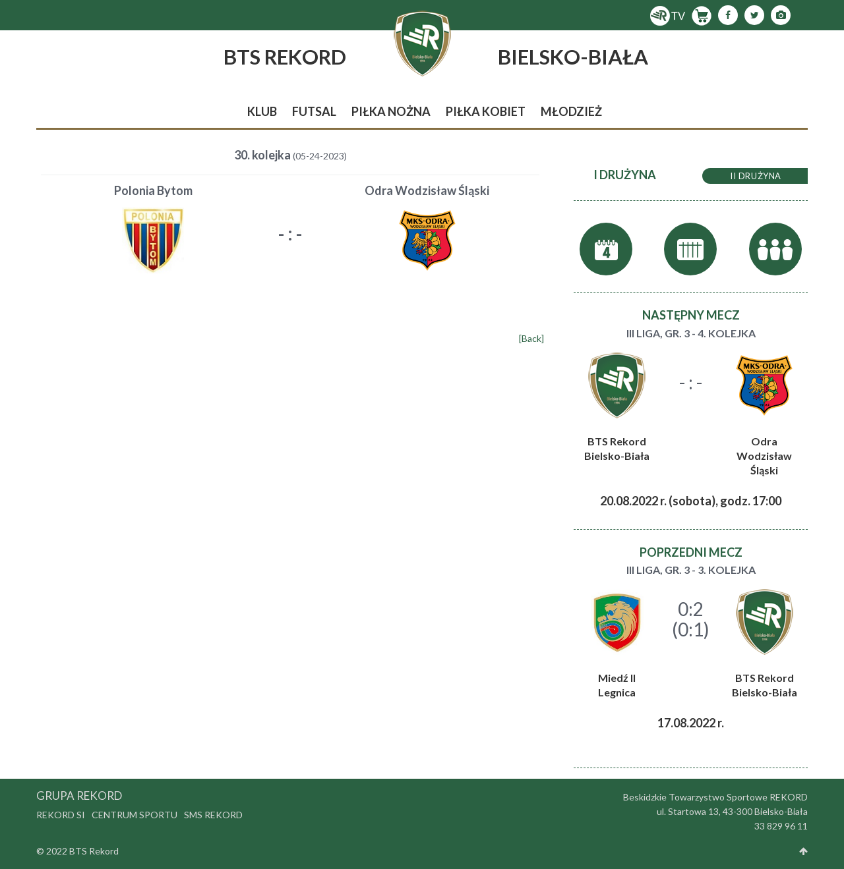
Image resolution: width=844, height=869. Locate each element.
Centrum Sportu (134, 814)
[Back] (531, 338)
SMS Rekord (213, 814)
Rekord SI (60, 814)
